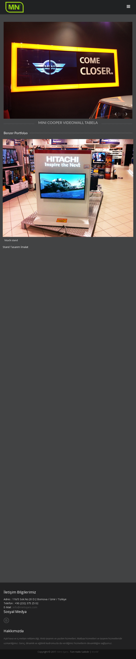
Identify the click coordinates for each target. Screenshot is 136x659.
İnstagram (6, 620)
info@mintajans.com (25, 607)
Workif (95, 651)
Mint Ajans (62, 651)
